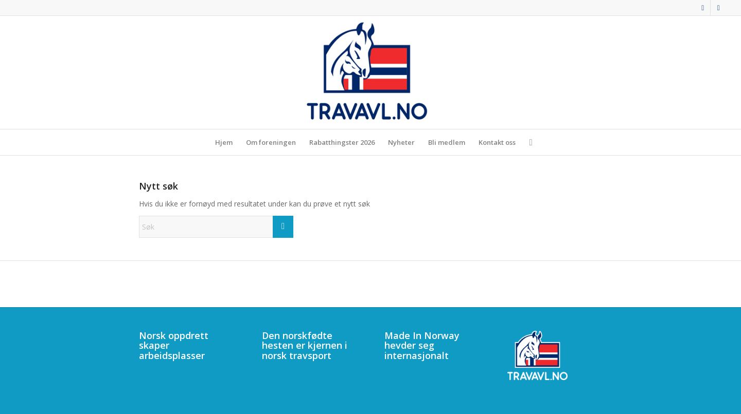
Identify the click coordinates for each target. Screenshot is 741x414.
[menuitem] (223, 142)
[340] (370, 72)
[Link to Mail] (718, 7)
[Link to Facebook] (702, 7)
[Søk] (527, 142)
